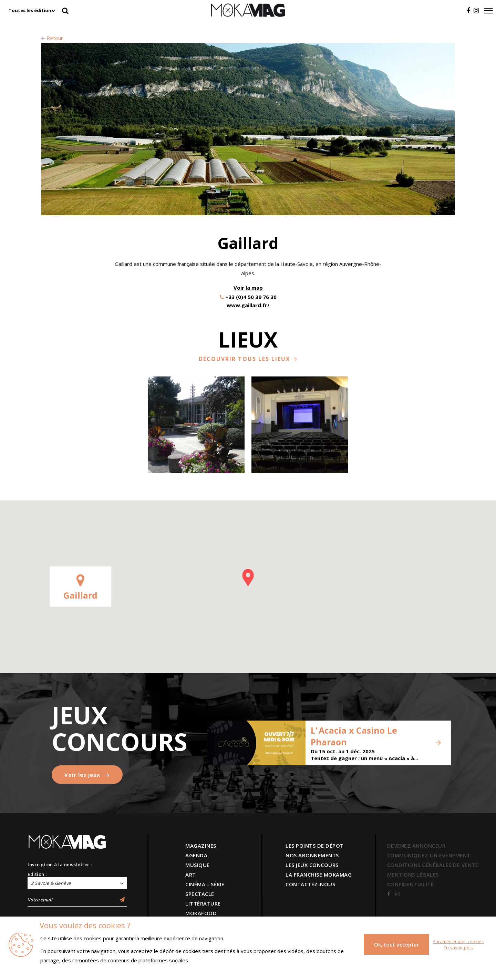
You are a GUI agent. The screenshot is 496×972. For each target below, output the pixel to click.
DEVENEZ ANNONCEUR (416, 845)
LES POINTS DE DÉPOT (315, 845)
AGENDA (196, 855)
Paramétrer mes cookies (458, 941)
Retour (52, 37)
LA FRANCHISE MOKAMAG (319, 874)
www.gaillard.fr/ (248, 305)
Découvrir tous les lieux (248, 359)
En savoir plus (458, 947)
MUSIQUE (197, 864)
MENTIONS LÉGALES (413, 874)
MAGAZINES (200, 845)
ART (190, 874)
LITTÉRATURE (203, 903)
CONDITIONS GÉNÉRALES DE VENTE (432, 864)
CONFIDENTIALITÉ (410, 884)
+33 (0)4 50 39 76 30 (251, 296)
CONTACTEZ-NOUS (310, 884)
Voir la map (248, 287)
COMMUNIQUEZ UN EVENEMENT (429, 855)
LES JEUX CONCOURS (312, 864)
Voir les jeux (87, 774)
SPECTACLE (199, 893)
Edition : (37, 874)
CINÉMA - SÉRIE (204, 884)
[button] (248, 578)
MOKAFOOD (201, 913)
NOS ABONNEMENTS (312, 855)
